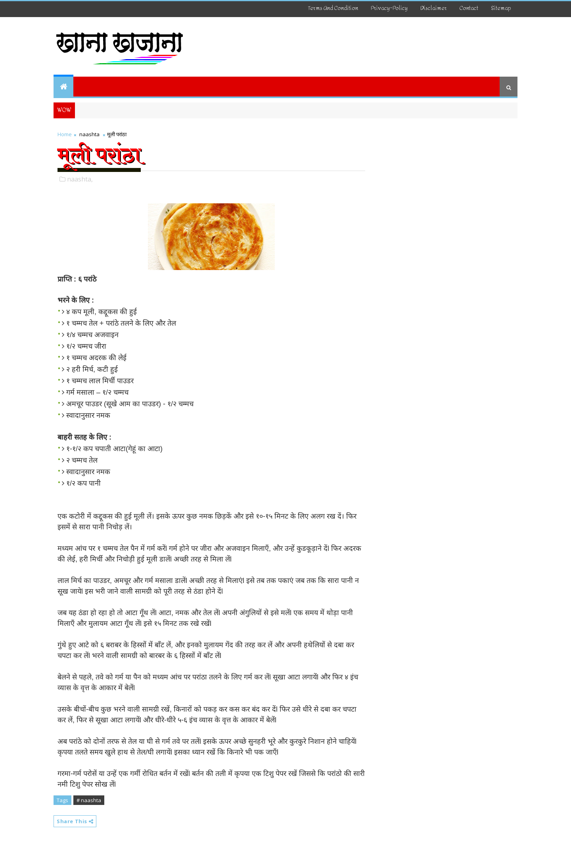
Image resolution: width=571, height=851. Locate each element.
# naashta (89, 800)
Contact (469, 8)
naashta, (80, 179)
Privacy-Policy (389, 8)
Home (64, 134)
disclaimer (433, 8)
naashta (89, 134)
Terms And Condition (333, 8)
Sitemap (501, 8)
